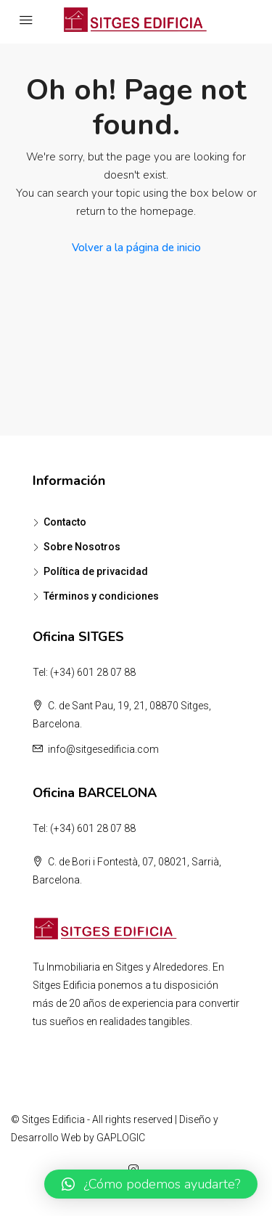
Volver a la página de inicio (136, 247)
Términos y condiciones (101, 596)
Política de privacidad (96, 571)
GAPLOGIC (120, 1137)
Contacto (65, 522)
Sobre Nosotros (82, 546)
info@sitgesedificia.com (103, 749)
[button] (150, 1184)
